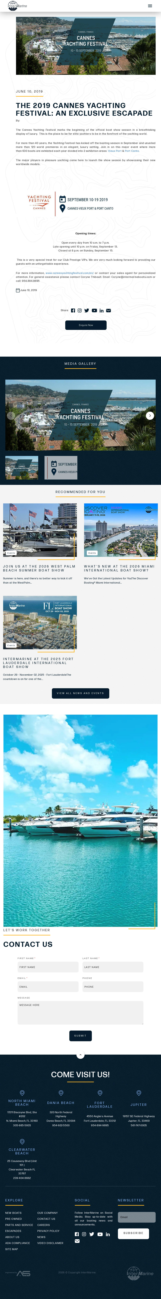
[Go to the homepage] (73, 6)
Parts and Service (19, 1225)
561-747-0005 (139, 1125)
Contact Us (46, 1219)
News (41, 1237)
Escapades (13, 1231)
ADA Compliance (17, 1243)
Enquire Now (86, 325)
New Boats (13, 1213)
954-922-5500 (61, 1125)
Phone (87, 978)
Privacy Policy (48, 1231)
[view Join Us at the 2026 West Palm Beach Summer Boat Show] (40, 530)
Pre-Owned (13, 1219)
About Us (12, 1237)
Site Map (11, 1249)
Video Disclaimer (50, 1243)
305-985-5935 (22, 1125)
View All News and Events (80, 693)
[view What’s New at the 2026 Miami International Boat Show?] (121, 530)
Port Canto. (132, 151)
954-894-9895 (100, 1125)
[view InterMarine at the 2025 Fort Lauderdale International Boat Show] (40, 622)
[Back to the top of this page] (80, 1055)
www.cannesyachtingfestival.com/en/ (70, 273)
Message (24, 997)
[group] (80, 415)
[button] (150, 416)
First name (34, 958)
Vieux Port (115, 151)
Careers (43, 1225)
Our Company (47, 1213)
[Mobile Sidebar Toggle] (150, 6)
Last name (98, 958)
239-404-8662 (22, 1178)
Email (30, 978)
